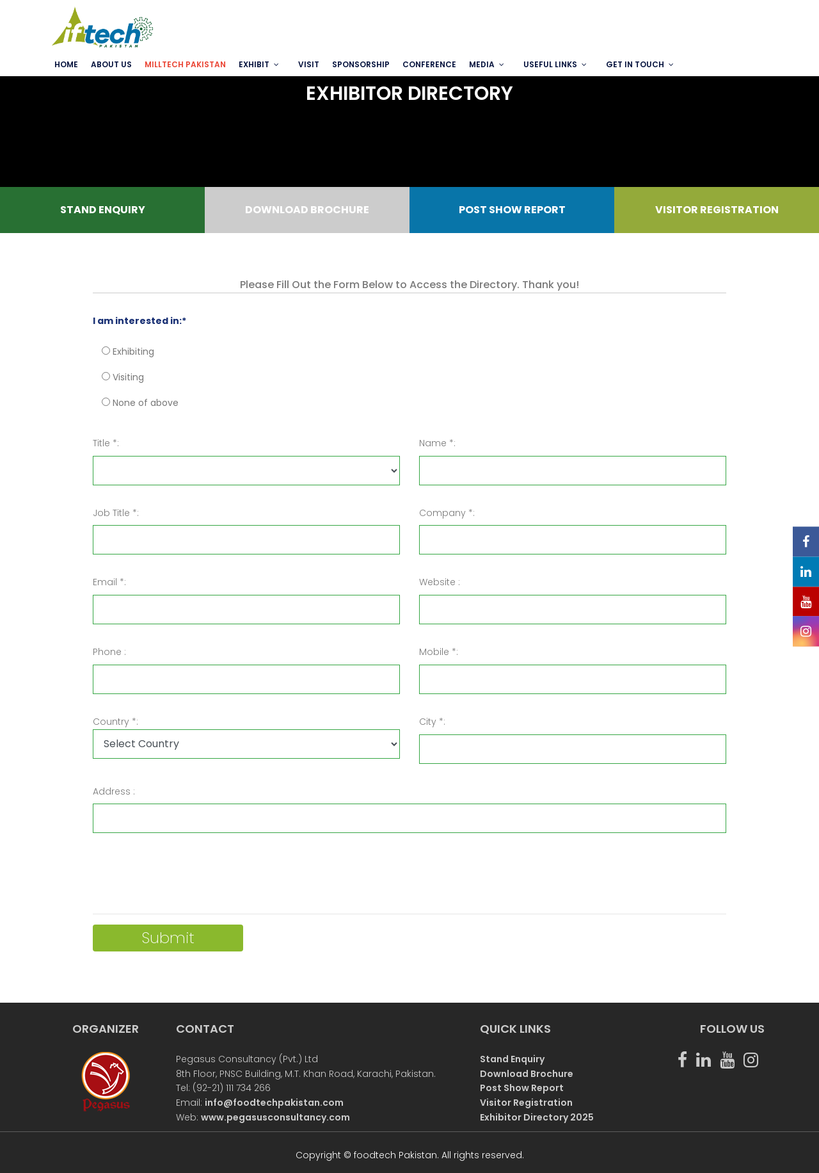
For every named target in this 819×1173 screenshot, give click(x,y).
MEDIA (482, 64)
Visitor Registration (526, 1102)
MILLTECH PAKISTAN (185, 64)
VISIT (308, 64)
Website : (439, 582)
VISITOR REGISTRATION (717, 209)
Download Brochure (526, 1073)
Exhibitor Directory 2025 (537, 1117)
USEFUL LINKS (550, 64)
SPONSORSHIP (361, 64)
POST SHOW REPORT (512, 209)
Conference (429, 64)
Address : (114, 791)
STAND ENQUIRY (102, 209)
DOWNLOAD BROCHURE (307, 209)
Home (66, 64)
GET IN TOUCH (635, 64)
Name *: (437, 443)
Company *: (447, 512)
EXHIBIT (254, 64)
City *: (432, 721)
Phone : (109, 651)
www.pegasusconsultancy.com (275, 1117)
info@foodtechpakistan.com (274, 1102)
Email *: (109, 582)
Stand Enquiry (512, 1059)
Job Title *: (116, 512)
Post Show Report (522, 1087)
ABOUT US (111, 64)
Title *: (106, 443)
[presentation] (190, 878)
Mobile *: (438, 651)
